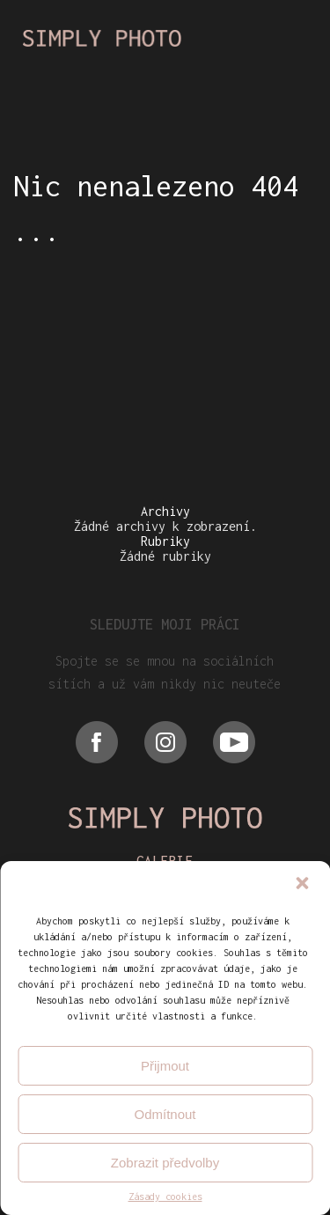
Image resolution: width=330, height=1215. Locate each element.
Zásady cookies (165, 1196)
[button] (301, 884)
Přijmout (165, 1065)
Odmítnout (164, 1114)
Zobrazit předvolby (165, 1162)
